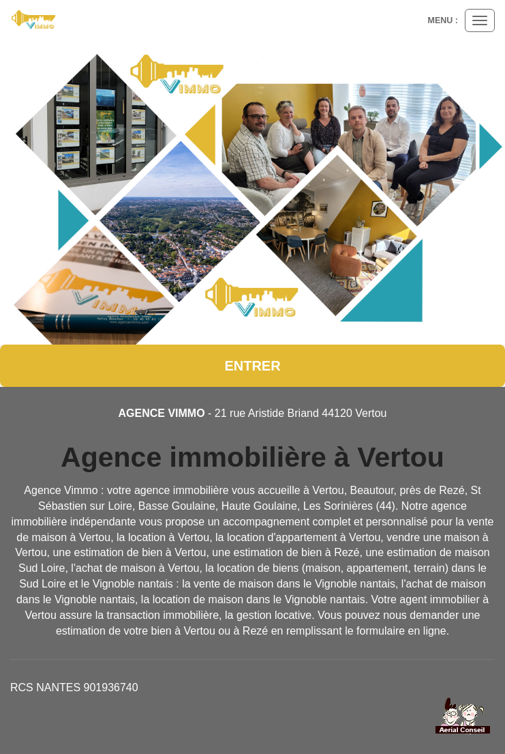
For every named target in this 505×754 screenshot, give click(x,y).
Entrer (252, 365)
